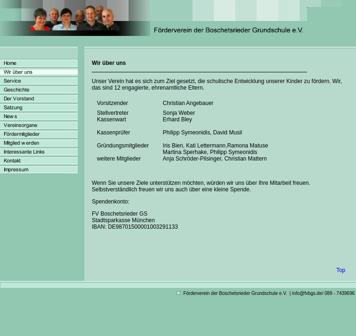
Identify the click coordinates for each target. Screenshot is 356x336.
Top (340, 270)
